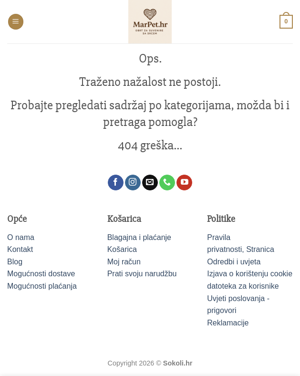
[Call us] (167, 183)
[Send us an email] (150, 183)
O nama (20, 237)
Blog (14, 262)
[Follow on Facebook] (116, 183)
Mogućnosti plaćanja (42, 286)
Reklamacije (227, 323)
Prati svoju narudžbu (142, 274)
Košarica (122, 249)
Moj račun (124, 262)
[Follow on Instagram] (133, 183)
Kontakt (20, 249)
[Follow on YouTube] (184, 183)
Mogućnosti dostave (41, 274)
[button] (15, 22)
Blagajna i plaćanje (139, 237)
